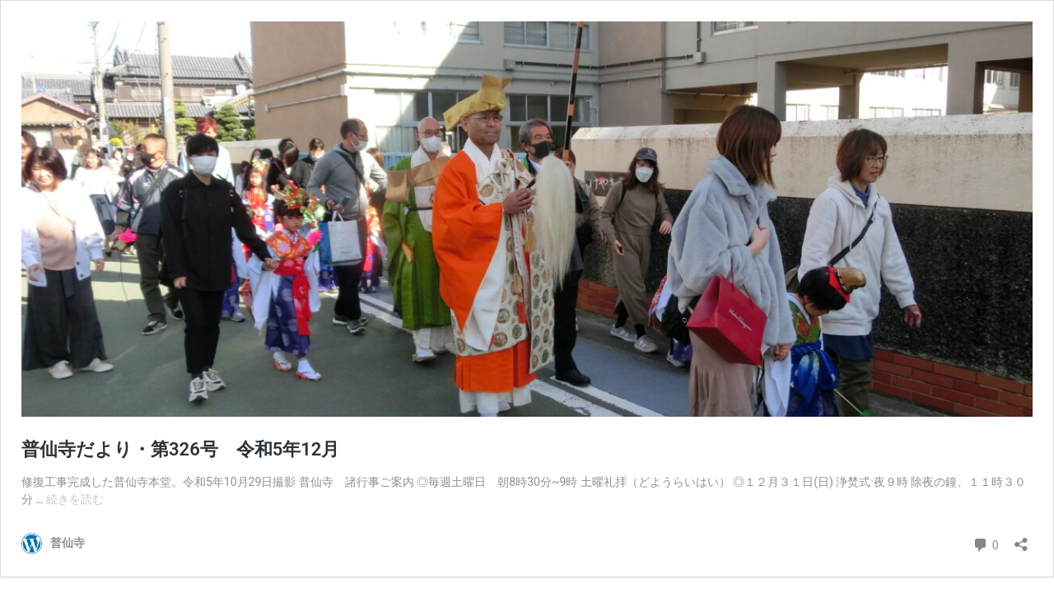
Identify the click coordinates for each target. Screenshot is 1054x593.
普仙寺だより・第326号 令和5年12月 (180, 449)
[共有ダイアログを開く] (1021, 539)
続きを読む (75, 499)
